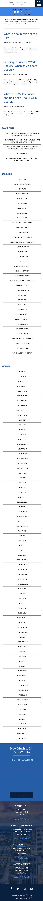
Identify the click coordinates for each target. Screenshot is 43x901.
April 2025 (22, 434)
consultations (22, 213)
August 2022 (22, 589)
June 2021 (22, 656)
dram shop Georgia (22, 227)
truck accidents (22, 329)
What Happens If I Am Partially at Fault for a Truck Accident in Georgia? (22, 159)
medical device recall (22, 266)
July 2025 (22, 420)
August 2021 (22, 647)
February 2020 (22, 733)
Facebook (11, 888)
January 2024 (22, 507)
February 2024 (22, 502)
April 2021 (22, 666)
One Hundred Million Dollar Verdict (22, 280)
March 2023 (22, 555)
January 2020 (22, 738)
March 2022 (22, 613)
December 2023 (22, 512)
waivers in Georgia (22, 343)
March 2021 (22, 671)
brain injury (22, 203)
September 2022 (22, 584)
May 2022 (22, 603)
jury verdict (22, 252)
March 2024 (22, 497)
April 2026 (22, 376)
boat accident (22, 198)
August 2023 (22, 531)
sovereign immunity (22, 314)
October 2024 (22, 463)
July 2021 (22, 651)
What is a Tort (22, 154)
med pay (22, 261)
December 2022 (22, 569)
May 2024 (22, 487)
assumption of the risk (23, 42)
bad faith (22, 189)
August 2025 (22, 415)
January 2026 (22, 391)
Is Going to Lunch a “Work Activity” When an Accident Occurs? (20, 65)
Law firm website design (25, 897)
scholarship (22, 295)
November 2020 (22, 690)
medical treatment (22, 271)
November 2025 (22, 401)
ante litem (22, 179)
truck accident (22, 324)
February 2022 (22, 618)
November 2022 (22, 574)
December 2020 (22, 685)
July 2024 (22, 478)
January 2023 (22, 565)
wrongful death (22, 348)
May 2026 (22, 372)
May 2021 (22, 661)
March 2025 (22, 439)
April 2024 (22, 492)
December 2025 (22, 396)
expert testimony (22, 232)
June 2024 (22, 483)
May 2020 (22, 719)
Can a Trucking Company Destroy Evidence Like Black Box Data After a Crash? (22, 134)
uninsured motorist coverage (22, 338)
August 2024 (22, 473)
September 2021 (22, 642)
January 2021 (22, 680)
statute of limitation (22, 319)
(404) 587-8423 (21, 11)
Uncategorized (22, 334)
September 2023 (22, 526)
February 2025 (22, 444)
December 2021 (22, 627)
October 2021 (22, 637)
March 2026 (22, 381)
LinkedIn (18, 888)
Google (25, 888)
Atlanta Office (21, 806)
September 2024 (22, 468)
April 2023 (22, 550)
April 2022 (22, 608)
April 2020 (22, 724)
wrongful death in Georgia (22, 353)
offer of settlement (22, 276)
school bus (22, 300)
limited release (22, 256)
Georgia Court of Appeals (22, 237)
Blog (17, 897)
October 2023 (22, 521)
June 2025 (22, 425)
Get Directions (21, 815)
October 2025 (22, 405)
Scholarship (14, 894)
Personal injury (22, 285)
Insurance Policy (20, 74)
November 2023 (22, 516)
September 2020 (22, 700)
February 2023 (22, 560)
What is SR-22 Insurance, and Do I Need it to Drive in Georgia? (20, 97)
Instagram (32, 888)
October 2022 (22, 579)
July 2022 (22, 594)
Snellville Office (21, 844)
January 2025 (22, 449)
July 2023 (22, 536)
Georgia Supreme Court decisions (22, 242)
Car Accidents (19, 106)
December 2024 (22, 454)
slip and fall (22, 309)
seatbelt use (22, 305)
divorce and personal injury (22, 223)
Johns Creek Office (21, 825)
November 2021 (22, 632)
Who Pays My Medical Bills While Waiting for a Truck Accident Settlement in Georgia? (22, 148)
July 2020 (22, 709)
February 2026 (22, 386)
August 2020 (22, 704)
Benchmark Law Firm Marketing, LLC (22, 898)
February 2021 (22, 676)
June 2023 (22, 540)
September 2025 (22, 410)
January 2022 (22, 622)
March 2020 (22, 729)
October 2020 (22, 695)
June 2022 (22, 598)
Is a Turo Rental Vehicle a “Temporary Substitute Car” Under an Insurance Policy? (22, 141)
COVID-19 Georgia (22, 218)
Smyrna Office (21, 864)
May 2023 (22, 545)
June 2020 (22, 714)
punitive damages (22, 290)
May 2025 (22, 430)
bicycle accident (22, 194)
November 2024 (22, 458)
